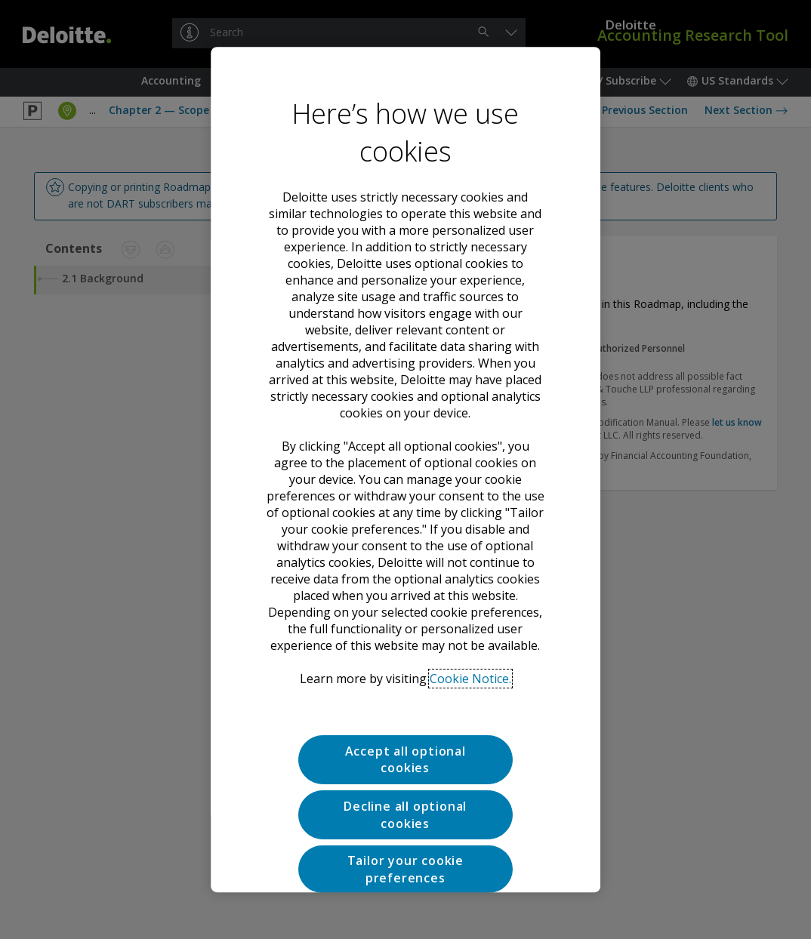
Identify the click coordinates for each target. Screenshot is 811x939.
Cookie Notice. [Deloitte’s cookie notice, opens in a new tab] (470, 629)
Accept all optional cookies (405, 710)
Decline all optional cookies (405, 765)
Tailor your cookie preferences (405, 820)
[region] (405, 469)
